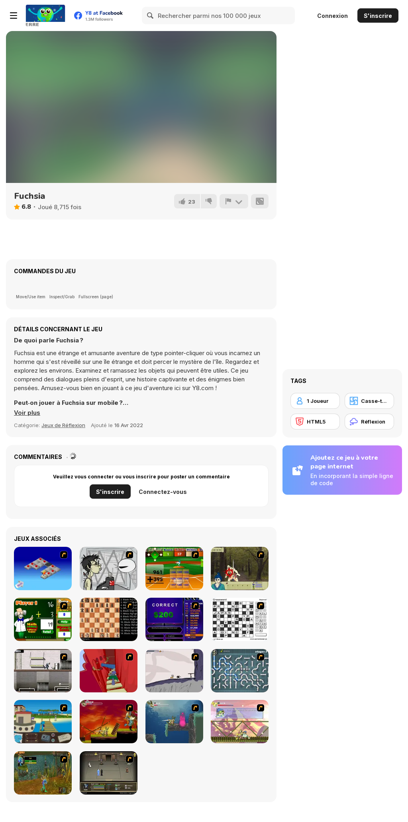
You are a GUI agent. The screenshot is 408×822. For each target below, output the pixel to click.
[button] (27, 412)
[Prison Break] (43, 670)
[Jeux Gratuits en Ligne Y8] (45, 15)
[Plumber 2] (240, 670)
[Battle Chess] (108, 619)
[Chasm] (108, 670)
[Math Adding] (43, 619)
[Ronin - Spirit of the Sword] (240, 568)
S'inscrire (378, 15)
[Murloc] (43, 773)
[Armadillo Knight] (108, 721)
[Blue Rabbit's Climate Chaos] (43, 721)
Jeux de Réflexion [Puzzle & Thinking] (63, 425)
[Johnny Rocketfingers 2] (108, 568)
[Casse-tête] (369, 401)
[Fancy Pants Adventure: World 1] (174, 670)
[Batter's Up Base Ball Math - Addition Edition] (174, 568)
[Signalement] (234, 201)
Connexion (332, 15)
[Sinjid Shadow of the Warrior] (108, 773)
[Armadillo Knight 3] (240, 721)
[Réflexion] (369, 421)
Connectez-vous (163, 491)
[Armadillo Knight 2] (174, 721)
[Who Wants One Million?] (174, 619)
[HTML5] (315, 421)
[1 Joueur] (315, 401)
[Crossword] (240, 619)
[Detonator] (43, 568)
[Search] (150, 15)
